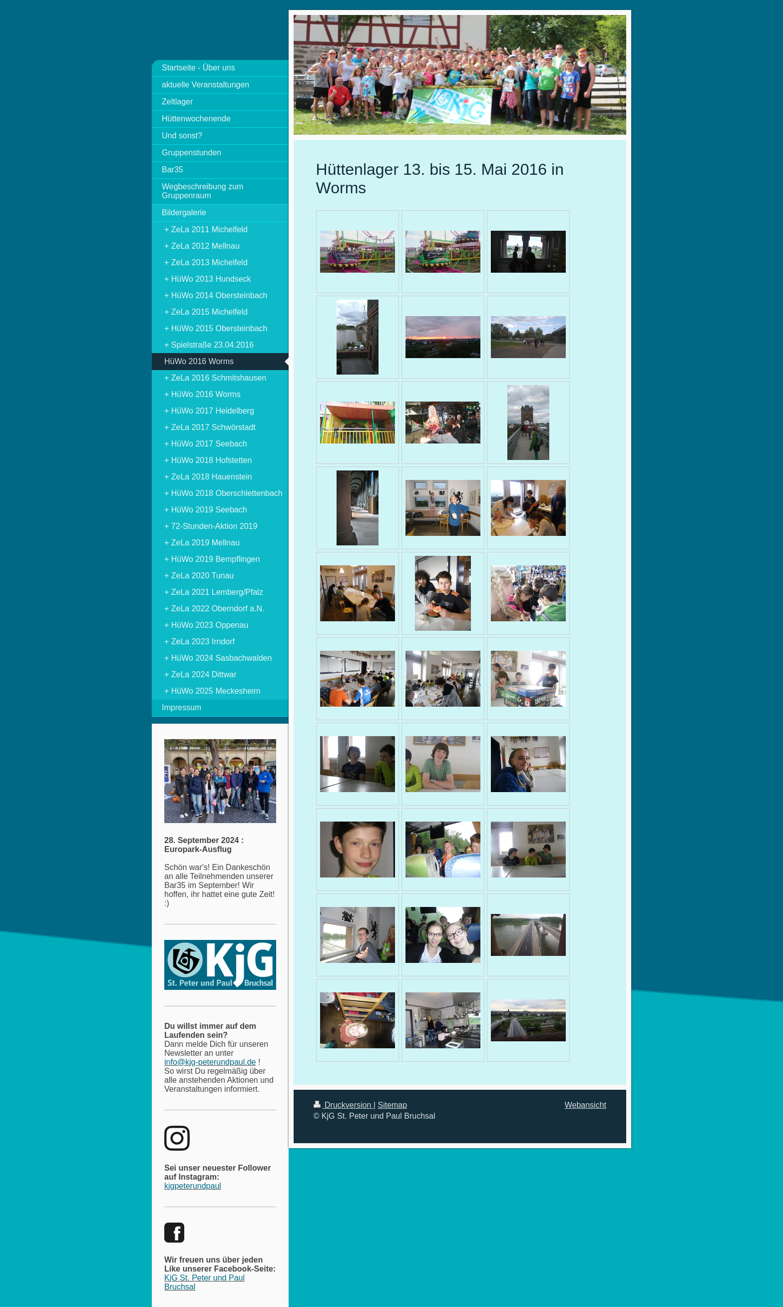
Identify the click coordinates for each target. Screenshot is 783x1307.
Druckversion (344, 1105)
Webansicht (585, 1105)
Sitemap (392, 1105)
